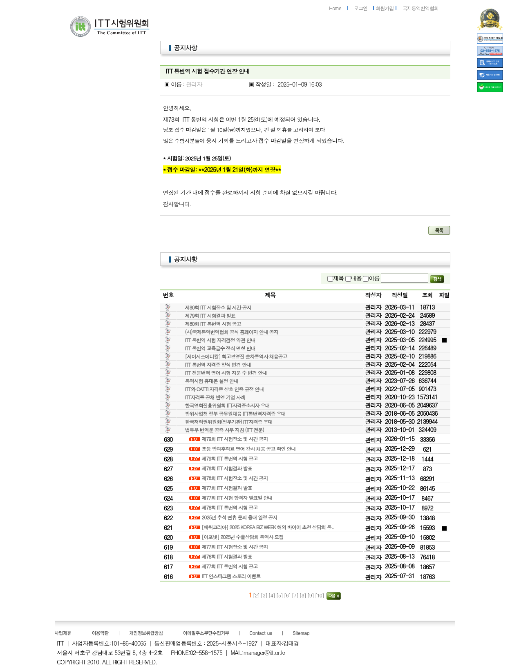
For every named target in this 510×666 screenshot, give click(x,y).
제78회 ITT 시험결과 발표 (227, 468)
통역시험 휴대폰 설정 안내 (211, 380)
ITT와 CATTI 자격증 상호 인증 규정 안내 (224, 388)
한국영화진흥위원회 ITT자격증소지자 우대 (227, 405)
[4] (272, 595)
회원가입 (385, 7)
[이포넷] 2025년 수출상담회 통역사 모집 (242, 536)
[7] (296, 595)
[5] (280, 595)
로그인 (360, 7)
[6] (288, 595)
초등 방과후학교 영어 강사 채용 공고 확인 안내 (249, 448)
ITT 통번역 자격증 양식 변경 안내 (218, 364)
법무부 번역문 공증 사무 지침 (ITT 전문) (224, 429)
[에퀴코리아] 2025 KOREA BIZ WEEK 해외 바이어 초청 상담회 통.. (268, 526)
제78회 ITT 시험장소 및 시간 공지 (235, 477)
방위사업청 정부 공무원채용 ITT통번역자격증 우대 (235, 413)
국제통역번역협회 (420, 7)
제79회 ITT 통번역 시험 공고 (230, 458)
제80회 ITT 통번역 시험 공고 (213, 323)
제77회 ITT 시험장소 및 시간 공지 (235, 546)
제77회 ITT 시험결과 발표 (227, 487)
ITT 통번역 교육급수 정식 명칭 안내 (220, 348)
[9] (311, 595)
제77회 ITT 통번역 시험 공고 (230, 566)
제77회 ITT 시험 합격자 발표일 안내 (237, 497)
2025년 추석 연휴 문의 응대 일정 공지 (239, 517)
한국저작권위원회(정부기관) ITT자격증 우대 (229, 421)
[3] (264, 595)
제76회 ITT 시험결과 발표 (227, 556)
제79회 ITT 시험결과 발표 (210, 315)
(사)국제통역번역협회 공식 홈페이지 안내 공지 (231, 331)
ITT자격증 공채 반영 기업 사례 (215, 397)
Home (335, 7)
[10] (320, 595)
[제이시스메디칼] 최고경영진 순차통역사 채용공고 (236, 356)
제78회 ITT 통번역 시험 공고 (230, 507)
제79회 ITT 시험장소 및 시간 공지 (235, 438)
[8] (303, 595)
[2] (256, 595)
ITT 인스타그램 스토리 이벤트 (231, 575)
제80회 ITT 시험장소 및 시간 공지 (218, 307)
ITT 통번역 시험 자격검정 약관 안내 (220, 339)
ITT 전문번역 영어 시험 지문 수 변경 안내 (226, 372)
